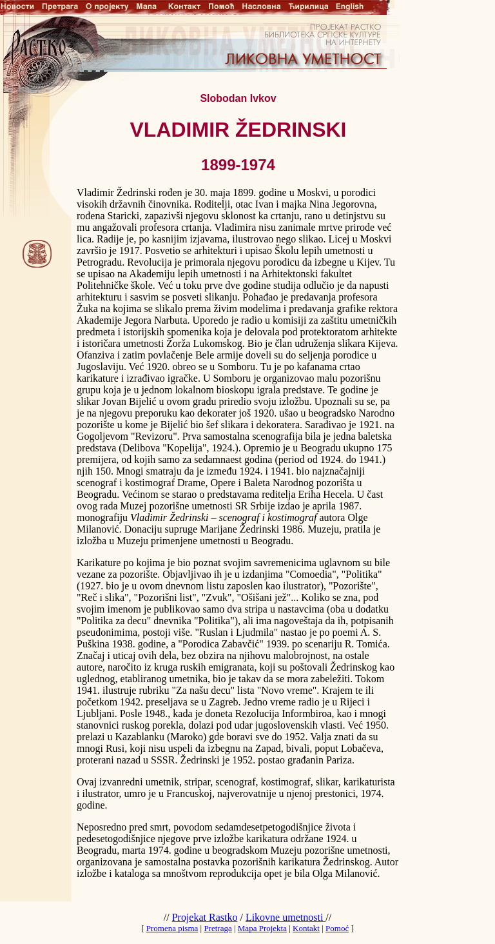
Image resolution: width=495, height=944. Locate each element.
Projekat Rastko (205, 917)
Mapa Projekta (262, 928)
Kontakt (306, 928)
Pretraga (217, 928)
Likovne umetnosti (285, 917)
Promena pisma (172, 928)
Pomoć (337, 928)
